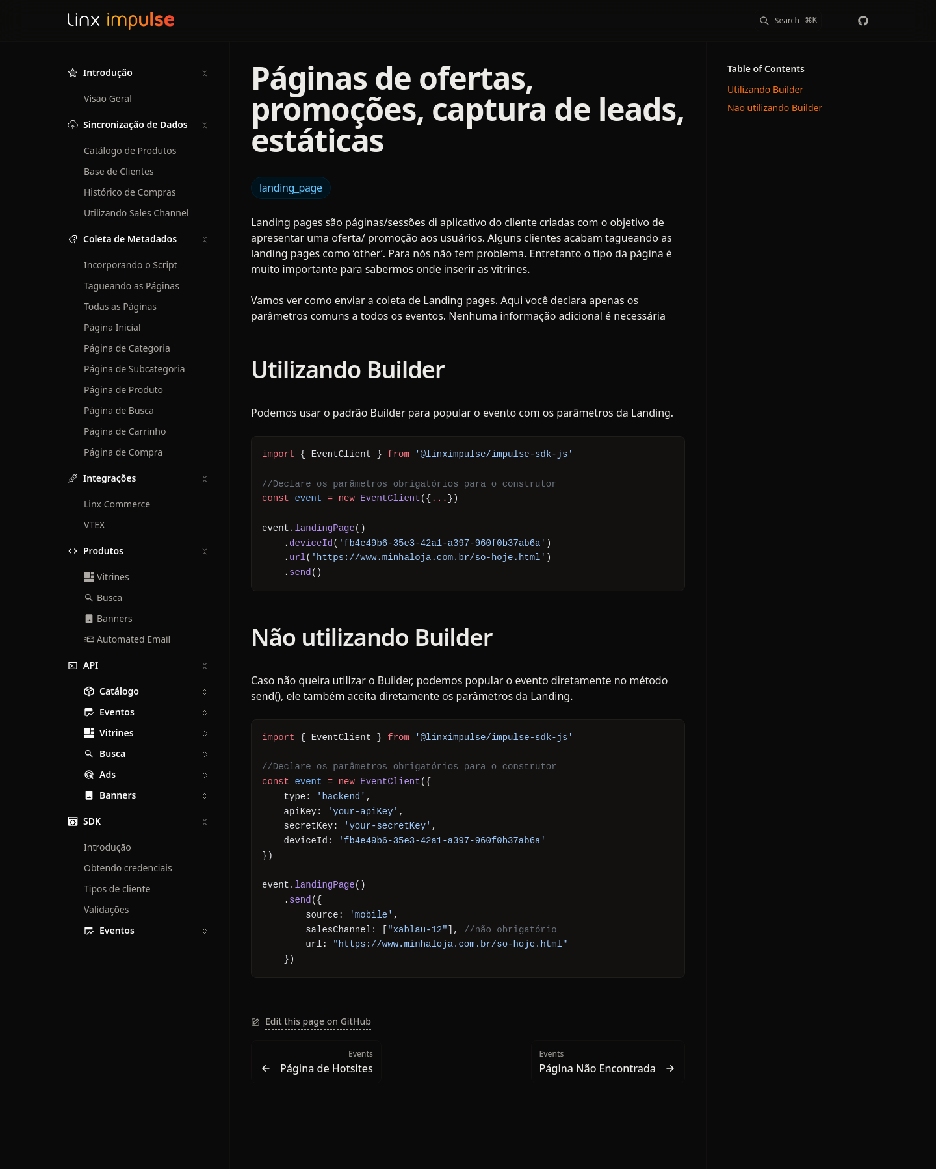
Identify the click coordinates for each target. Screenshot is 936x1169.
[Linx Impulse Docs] (121, 21)
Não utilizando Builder (371, 637)
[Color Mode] (837, 20)
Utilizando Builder (348, 369)
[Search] (788, 20)
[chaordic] (863, 20)
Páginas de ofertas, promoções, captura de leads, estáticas (467, 109)
